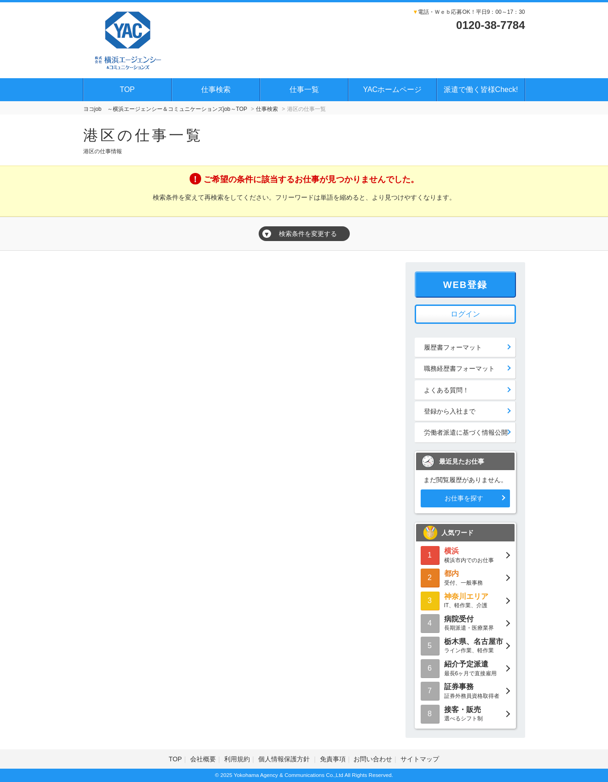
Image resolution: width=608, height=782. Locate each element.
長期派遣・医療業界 (465, 622)
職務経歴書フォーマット (459, 368)
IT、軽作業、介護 (465, 600)
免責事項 (333, 759)
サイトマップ (419, 759)
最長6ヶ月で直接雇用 (465, 667)
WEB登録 (465, 285)
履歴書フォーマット (453, 347)
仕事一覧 (304, 89)
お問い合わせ (372, 759)
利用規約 (237, 759)
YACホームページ (392, 89)
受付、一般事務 (465, 577)
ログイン (465, 314)
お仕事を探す (464, 498)
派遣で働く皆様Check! (481, 89)
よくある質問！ (446, 390)
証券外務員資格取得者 (465, 690)
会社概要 (203, 759)
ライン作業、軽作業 (465, 645)
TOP (127, 89)
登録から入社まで (449, 411)
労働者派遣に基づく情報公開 (466, 432)
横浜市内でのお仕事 (465, 554)
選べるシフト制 (465, 713)
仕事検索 (216, 89)
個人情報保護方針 (285, 759)
